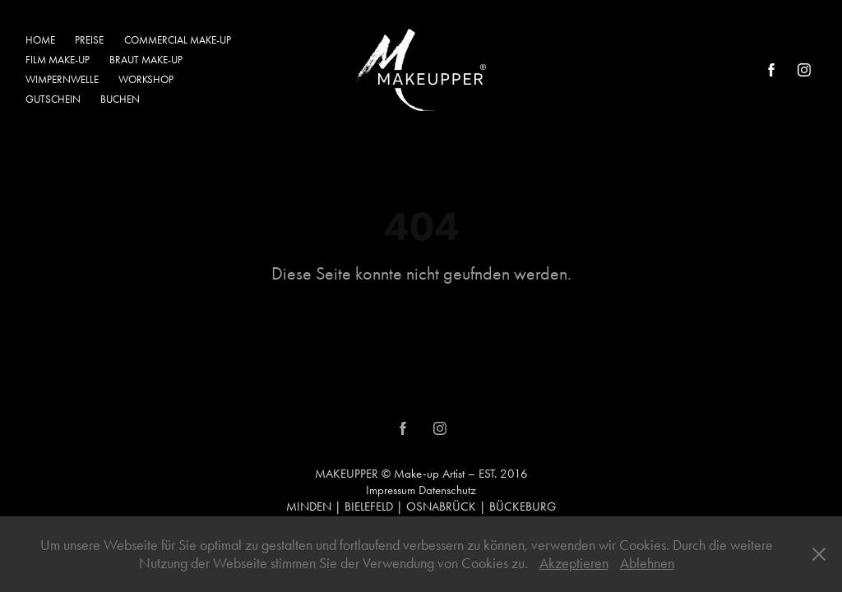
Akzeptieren (573, 563)
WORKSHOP (145, 79)
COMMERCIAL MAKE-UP (177, 40)
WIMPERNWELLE (62, 79)
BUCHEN (120, 99)
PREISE (89, 40)
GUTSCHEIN (53, 99)
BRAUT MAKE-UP (146, 59)
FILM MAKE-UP (57, 59)
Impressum (390, 490)
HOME (40, 40)
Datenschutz (447, 490)
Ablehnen (647, 563)
